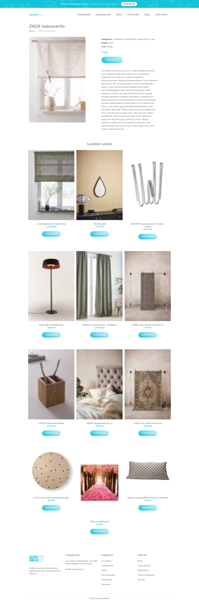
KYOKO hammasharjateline (51, 424)
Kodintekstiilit (83, 15)
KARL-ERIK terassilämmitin (51, 326)
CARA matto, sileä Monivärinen (148, 424)
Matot (119, 15)
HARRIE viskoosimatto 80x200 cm (147, 326)
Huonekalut (133, 15)
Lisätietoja (112, 61)
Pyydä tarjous (129, 4)
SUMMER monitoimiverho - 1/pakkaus (99, 326)
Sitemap (141, 581)
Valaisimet (106, 585)
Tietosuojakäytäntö (146, 576)
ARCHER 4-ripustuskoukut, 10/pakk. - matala (148, 226)
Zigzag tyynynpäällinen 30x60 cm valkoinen (147, 499)
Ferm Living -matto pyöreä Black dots (51, 499)
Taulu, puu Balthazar (99, 523)
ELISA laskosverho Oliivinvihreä (51, 225)
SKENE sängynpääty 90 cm (99, 424)
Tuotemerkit (161, 15)
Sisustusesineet (103, 15)
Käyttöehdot (143, 571)
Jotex (152, 40)
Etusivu (32, 32)
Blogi (147, 15)
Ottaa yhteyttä (144, 567)
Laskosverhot (143, 40)
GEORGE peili (100, 225)
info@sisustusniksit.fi (74, 570)
